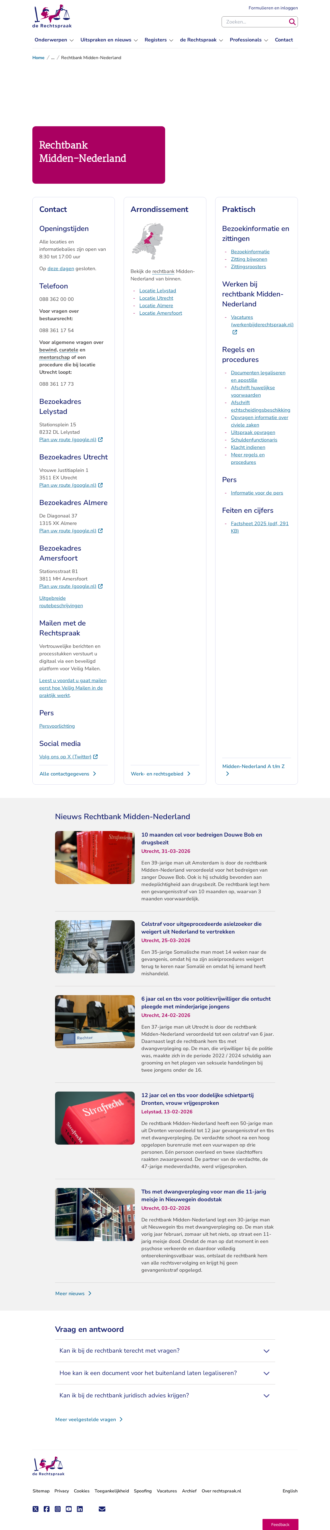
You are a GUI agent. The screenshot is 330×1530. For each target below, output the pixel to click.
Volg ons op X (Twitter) (68, 756)
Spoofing (143, 1491)
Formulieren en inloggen (273, 8)
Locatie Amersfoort (160, 313)
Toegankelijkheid (112, 1491)
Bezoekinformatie (250, 251)
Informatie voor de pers (257, 493)
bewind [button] (48, 349)
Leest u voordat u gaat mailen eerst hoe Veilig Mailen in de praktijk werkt (72, 688)
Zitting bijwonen (249, 259)
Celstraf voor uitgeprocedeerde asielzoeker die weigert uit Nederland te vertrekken (201, 927)
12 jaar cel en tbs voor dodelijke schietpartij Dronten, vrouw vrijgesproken (197, 1099)
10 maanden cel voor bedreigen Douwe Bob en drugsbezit (201, 838)
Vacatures (167, 1491)
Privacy (61, 1491)
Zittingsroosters (248, 266)
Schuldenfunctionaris (254, 440)
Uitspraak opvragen (253, 432)
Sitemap (41, 1491)
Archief (189, 1491)
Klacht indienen (248, 447)
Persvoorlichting (57, 726)
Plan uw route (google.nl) (71, 439)
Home (38, 58)
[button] (280, 1524)
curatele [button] (68, 349)
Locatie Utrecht (156, 298)
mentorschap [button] (54, 357)
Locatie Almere (156, 305)
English (290, 1491)
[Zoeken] (292, 21)
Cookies (82, 1491)
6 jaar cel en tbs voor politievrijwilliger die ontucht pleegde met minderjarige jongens (206, 1002)
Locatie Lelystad (157, 290)
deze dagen (61, 268)
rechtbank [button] (163, 271)
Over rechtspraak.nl (221, 1491)
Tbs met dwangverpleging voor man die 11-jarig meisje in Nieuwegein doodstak (203, 1195)
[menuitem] (54, 40)
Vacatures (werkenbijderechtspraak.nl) (262, 324)
